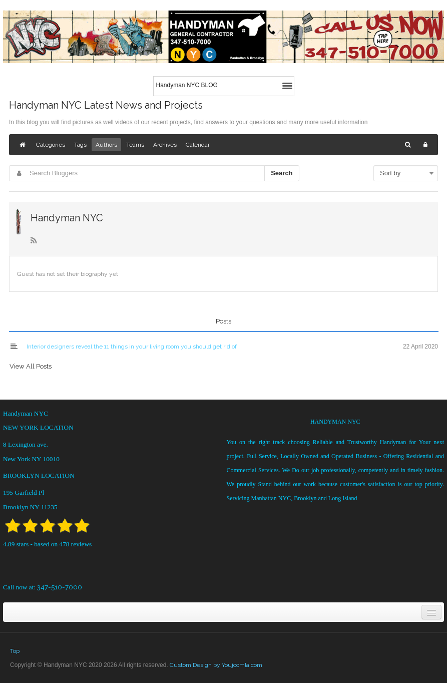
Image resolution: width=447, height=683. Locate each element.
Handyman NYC (67, 218)
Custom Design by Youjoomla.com (216, 664)
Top (15, 650)
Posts (223, 321)
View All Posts (31, 366)
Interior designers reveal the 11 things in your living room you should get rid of (132, 346)
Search (281, 173)
